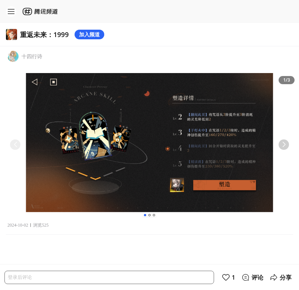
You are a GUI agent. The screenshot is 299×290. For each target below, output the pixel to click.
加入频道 (89, 34)
